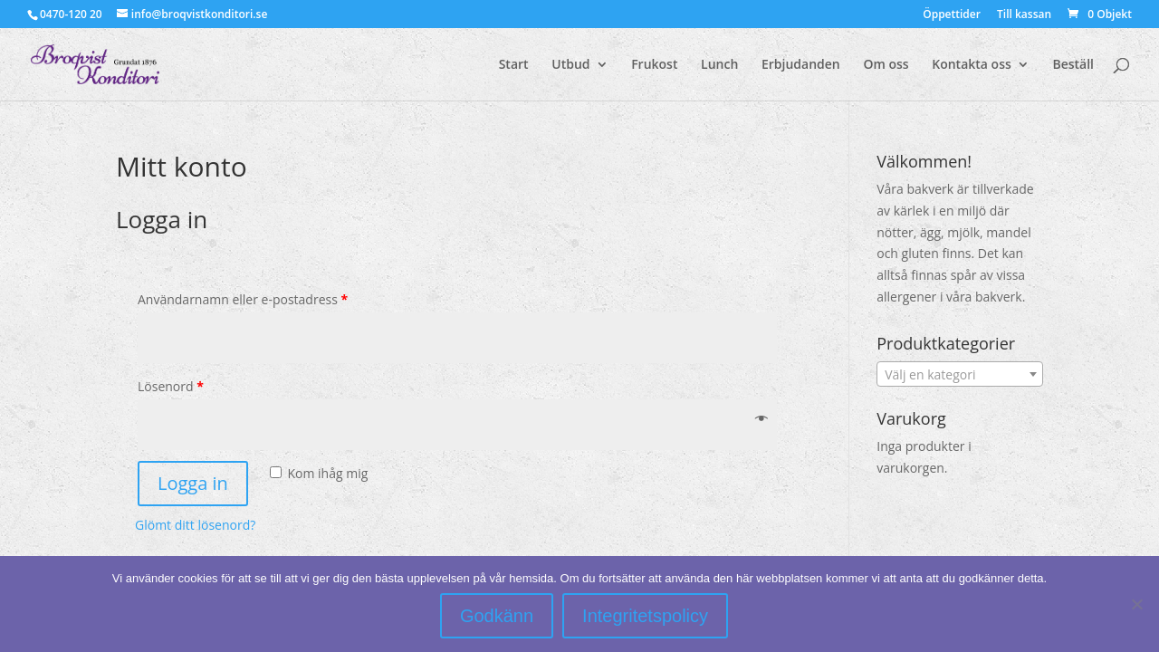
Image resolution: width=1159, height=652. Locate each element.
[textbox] (959, 375)
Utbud (570, 65)
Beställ (1073, 65)
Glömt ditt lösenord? (195, 524)
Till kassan (1024, 15)
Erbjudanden (800, 65)
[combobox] (959, 374)
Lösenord (171, 386)
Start (514, 65)
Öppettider (952, 15)
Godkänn (496, 616)
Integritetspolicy (645, 616)
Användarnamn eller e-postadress (243, 299)
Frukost (654, 65)
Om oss (885, 65)
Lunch (719, 65)
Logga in (193, 483)
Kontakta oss (971, 65)
